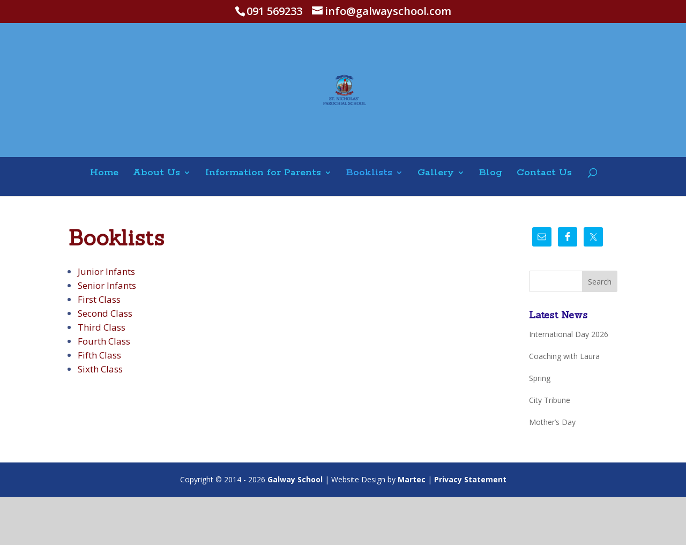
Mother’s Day (552, 422)
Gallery (435, 173)
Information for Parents (263, 173)
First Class (99, 299)
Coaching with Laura (564, 356)
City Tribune (549, 400)
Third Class (101, 327)
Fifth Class (99, 355)
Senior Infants (107, 285)
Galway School (295, 479)
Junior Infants (106, 271)
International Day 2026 (568, 334)
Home (104, 173)
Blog (490, 173)
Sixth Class (100, 369)
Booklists (369, 173)
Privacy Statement (470, 479)
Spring (539, 378)
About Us (156, 173)
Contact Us (544, 173)
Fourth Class (104, 341)
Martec (412, 479)
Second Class (105, 313)
